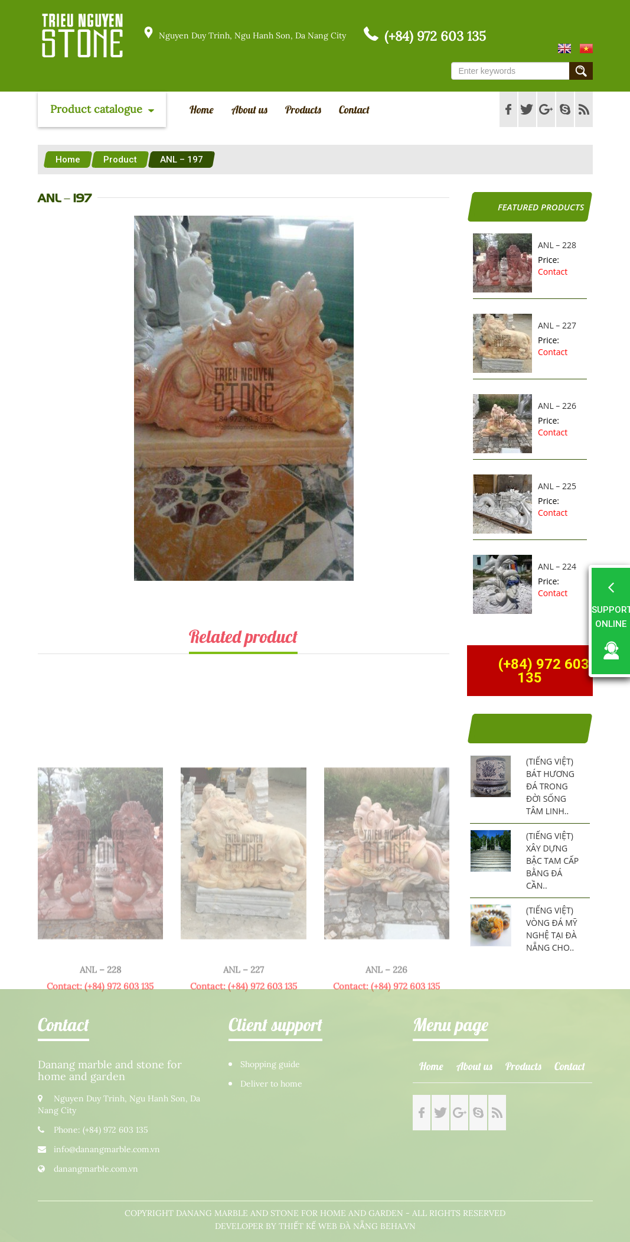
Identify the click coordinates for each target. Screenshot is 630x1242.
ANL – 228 (557, 245)
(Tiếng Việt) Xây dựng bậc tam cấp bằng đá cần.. (552, 860)
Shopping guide (270, 1064)
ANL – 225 (557, 486)
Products (303, 109)
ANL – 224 (557, 566)
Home (202, 109)
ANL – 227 (557, 325)
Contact (354, 109)
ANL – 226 (557, 405)
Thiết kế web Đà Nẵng (328, 1226)
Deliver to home (271, 1084)
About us (249, 109)
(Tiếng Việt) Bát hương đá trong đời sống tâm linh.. (550, 786)
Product (120, 159)
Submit (581, 71)
